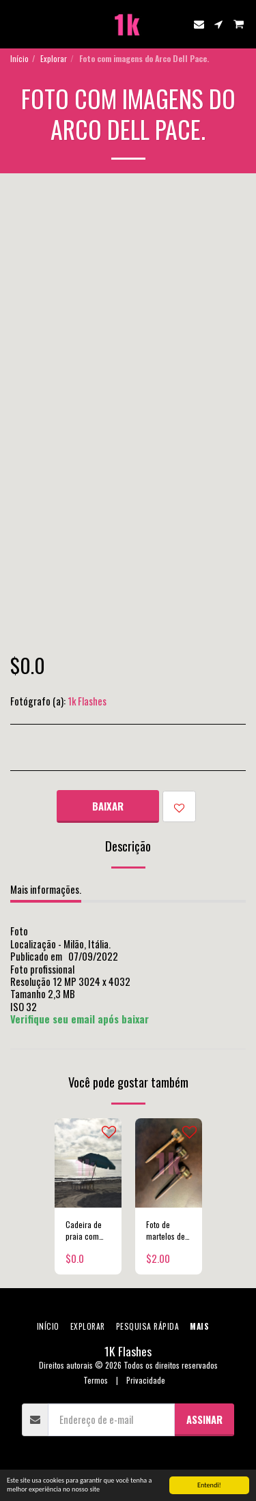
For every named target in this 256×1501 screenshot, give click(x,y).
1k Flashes (87, 700)
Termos (95, 1380)
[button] (15, 24)
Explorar (53, 58)
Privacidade (145, 1380)
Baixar (108, 805)
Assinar (204, 1419)
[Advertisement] (128, 308)
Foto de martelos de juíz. (165, 1230)
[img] (88, 1163)
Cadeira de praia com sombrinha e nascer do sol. (86, 1230)
